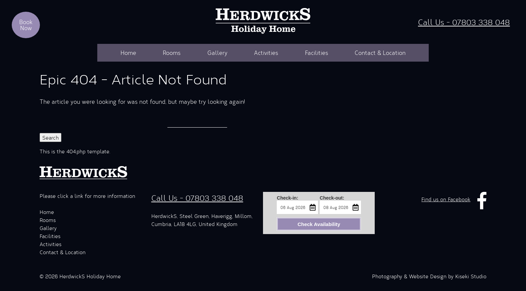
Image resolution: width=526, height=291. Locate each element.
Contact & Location (380, 53)
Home (128, 53)
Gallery (217, 53)
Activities (266, 53)
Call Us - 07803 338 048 (464, 21)
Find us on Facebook (445, 199)
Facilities (316, 53)
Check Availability (319, 224)
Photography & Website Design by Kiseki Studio (429, 276)
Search (50, 137)
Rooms (171, 53)
